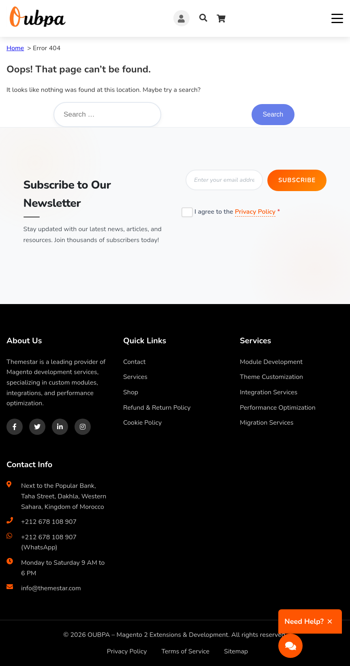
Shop (130, 391)
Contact (134, 360)
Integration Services (268, 391)
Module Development (271, 360)
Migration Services (266, 421)
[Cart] (221, 18)
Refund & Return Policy (156, 406)
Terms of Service (185, 650)
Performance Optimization (278, 406)
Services (135, 376)
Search (272, 114)
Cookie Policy (142, 421)
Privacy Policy (255, 210)
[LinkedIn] (60, 425)
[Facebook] (14, 425)
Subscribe (296, 181)
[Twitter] (37, 425)
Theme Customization (271, 376)
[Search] (203, 18)
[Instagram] (83, 425)
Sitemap (236, 650)
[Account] (181, 18)
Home (15, 48)
